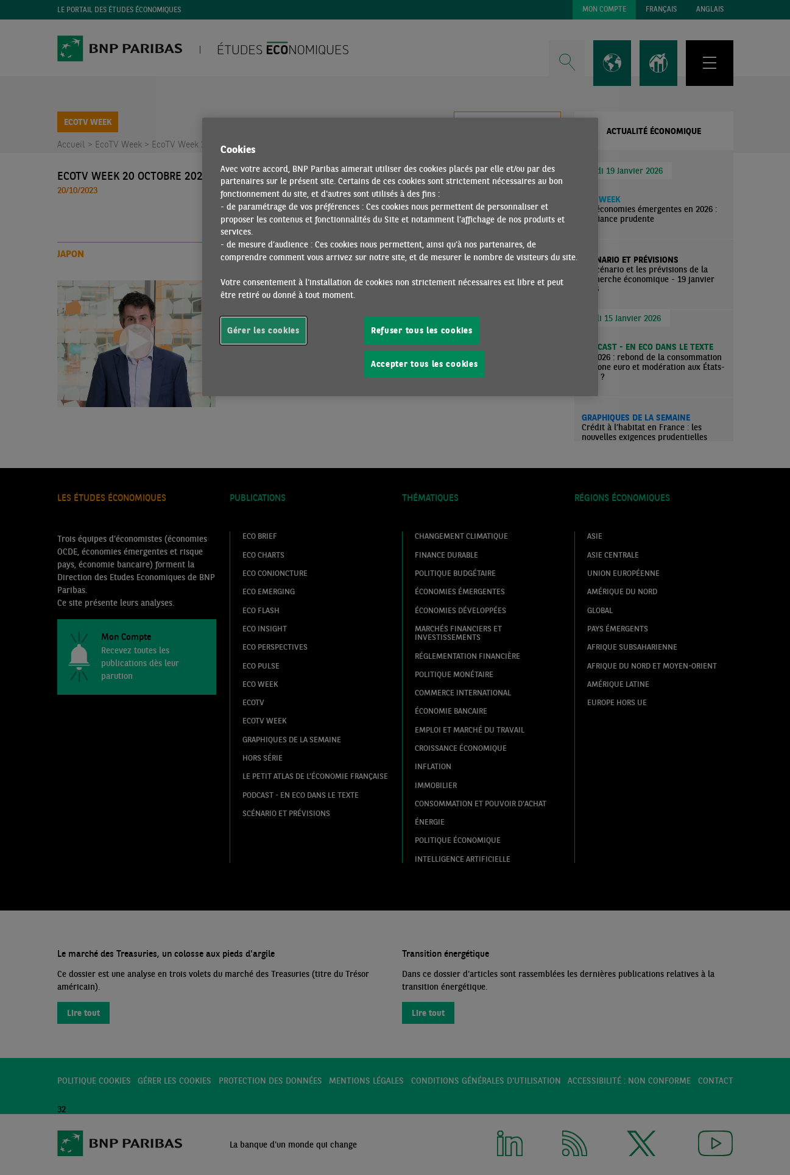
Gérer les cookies (263, 330)
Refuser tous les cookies (422, 330)
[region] (400, 257)
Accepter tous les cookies (424, 363)
